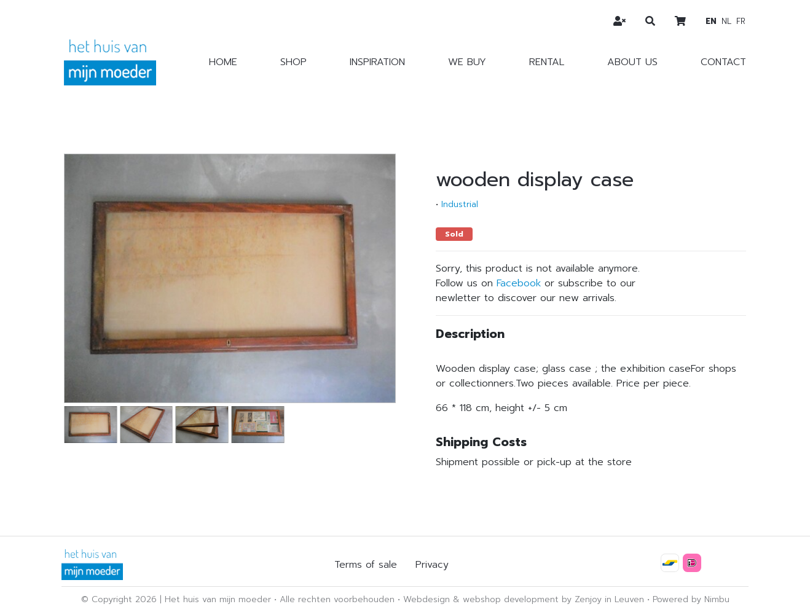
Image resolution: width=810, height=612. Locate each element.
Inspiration (377, 62)
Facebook (519, 283)
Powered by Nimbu (691, 599)
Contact (723, 62)
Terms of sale (365, 564)
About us (632, 62)
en (711, 21)
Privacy (432, 564)
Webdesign (426, 599)
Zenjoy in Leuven (609, 599)
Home (223, 62)
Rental (546, 62)
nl (726, 21)
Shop (293, 62)
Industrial (459, 204)
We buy (467, 62)
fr (740, 21)
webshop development (511, 599)
